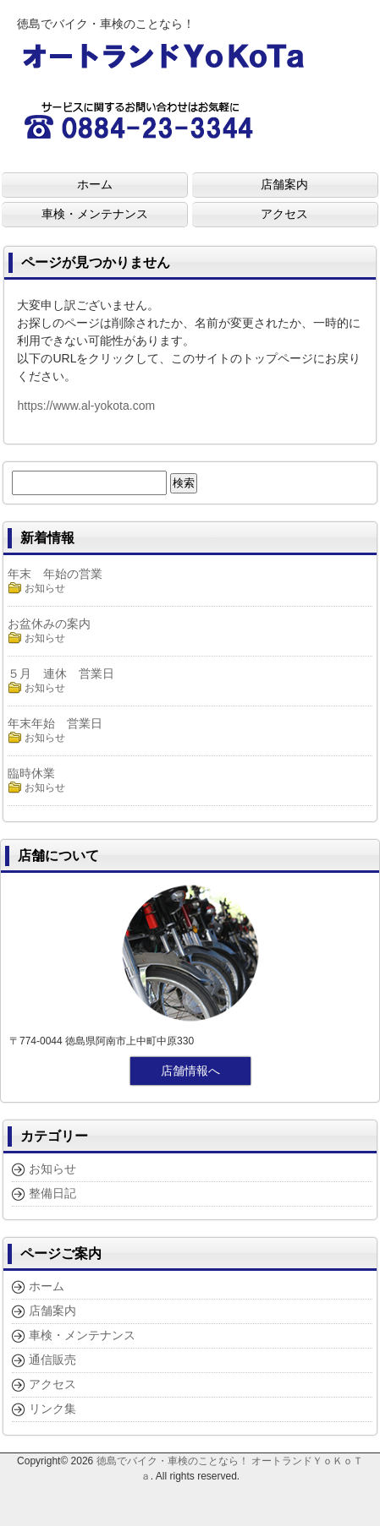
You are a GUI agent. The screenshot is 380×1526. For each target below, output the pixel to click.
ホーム (46, 1286)
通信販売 (52, 1359)
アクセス (52, 1384)
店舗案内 (52, 1310)
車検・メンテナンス (82, 1335)
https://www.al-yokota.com (86, 405)
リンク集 (52, 1408)
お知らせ (45, 588)
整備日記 (52, 1193)
